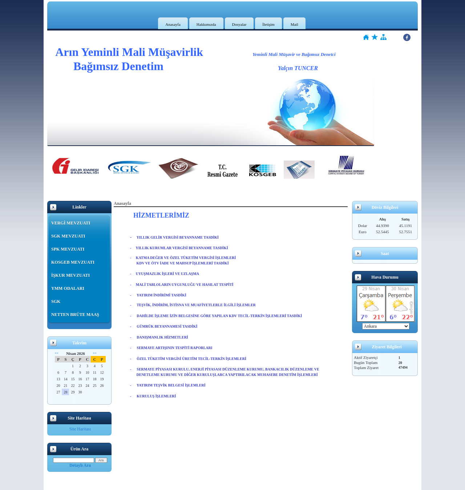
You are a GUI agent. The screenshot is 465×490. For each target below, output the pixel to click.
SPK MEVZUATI (67, 249)
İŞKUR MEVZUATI (70, 275)
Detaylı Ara (80, 465)
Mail (294, 24)
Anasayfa (173, 24)
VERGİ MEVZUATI (70, 223)
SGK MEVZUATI (68, 236)
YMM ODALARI (67, 288)
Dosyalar (239, 24)
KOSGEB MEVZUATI (72, 262)
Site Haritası (80, 429)
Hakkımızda (206, 24)
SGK (55, 301)
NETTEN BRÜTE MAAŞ (75, 314)
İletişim (268, 24)
